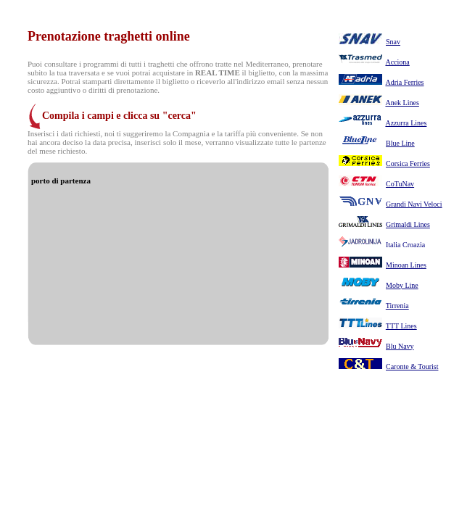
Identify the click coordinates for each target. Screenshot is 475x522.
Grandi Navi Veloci (414, 204)
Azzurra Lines (405, 123)
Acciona (397, 62)
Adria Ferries (404, 82)
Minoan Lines (406, 265)
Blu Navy (400, 346)
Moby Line (402, 285)
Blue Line (400, 143)
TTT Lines (401, 326)
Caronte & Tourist (412, 366)
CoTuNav (400, 184)
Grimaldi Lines (408, 224)
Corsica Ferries (408, 163)
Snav (393, 42)
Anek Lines (401, 103)
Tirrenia (397, 306)
